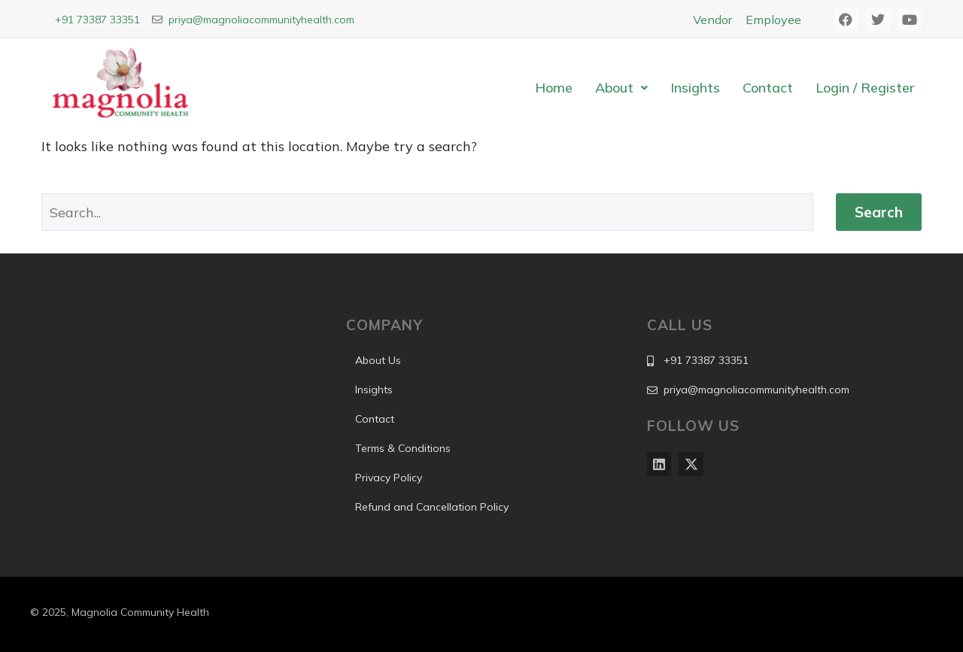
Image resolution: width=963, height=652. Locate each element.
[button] (621, 88)
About (621, 87)
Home (554, 87)
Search (879, 212)
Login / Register (865, 87)
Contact (768, 87)
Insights (695, 87)
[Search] (427, 212)
